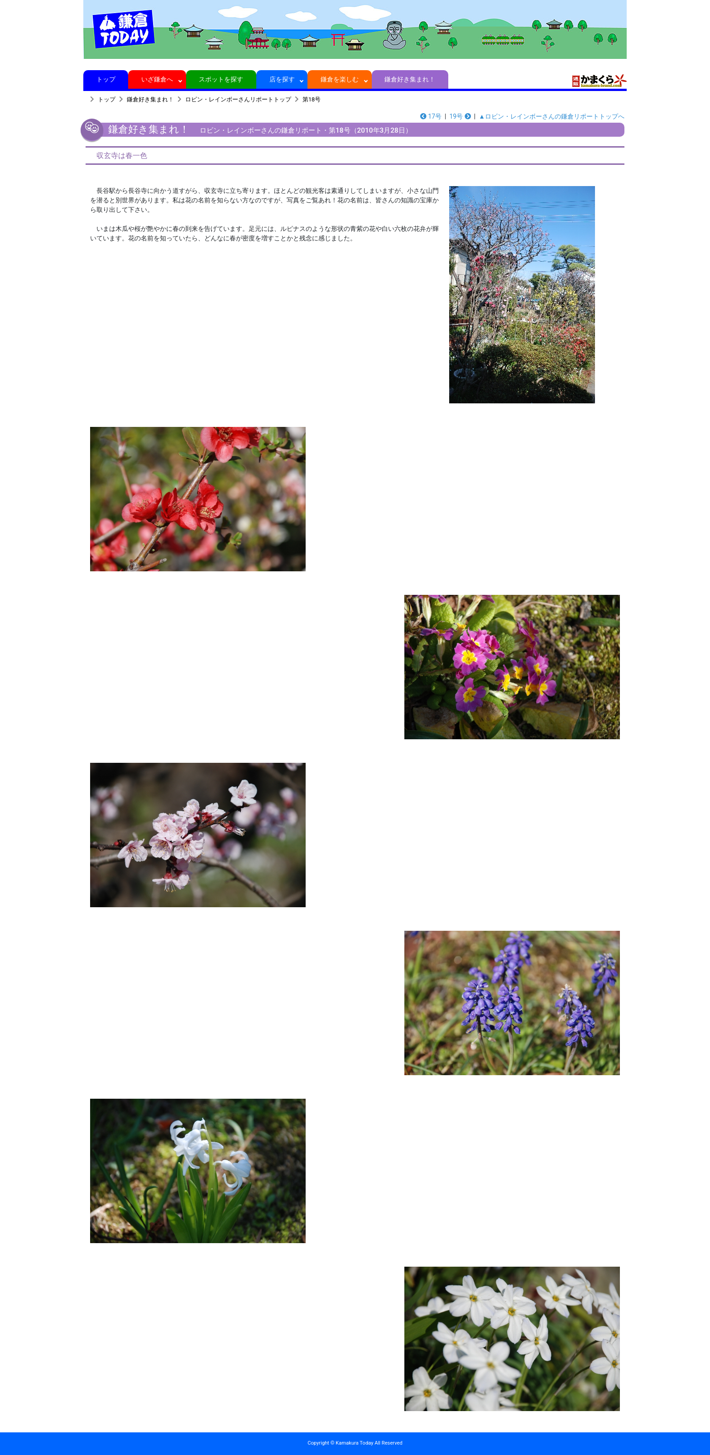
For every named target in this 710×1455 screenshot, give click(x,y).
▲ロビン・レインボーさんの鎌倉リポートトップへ (551, 116)
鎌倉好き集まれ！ (410, 79)
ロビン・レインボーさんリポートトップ (238, 99)
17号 (430, 116)
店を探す (282, 79)
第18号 (311, 99)
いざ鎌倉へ (157, 79)
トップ (106, 79)
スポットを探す (221, 79)
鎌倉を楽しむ (339, 79)
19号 (459, 116)
